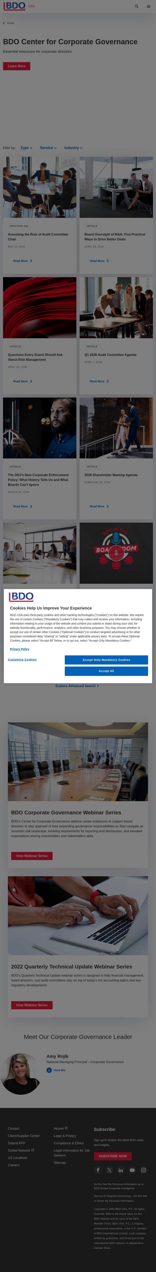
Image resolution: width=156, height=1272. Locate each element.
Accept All (106, 671)
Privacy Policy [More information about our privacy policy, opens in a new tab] (19, 649)
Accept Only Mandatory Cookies (106, 659)
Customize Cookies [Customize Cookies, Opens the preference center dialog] (22, 659)
